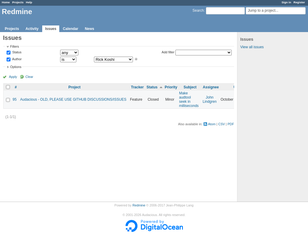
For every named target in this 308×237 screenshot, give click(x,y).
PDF (230, 124)
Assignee (211, 87)
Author (16, 59)
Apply (13, 77)
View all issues (252, 47)
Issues (50, 29)
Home (6, 2)
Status (16, 52)
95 (14, 99)
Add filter (168, 52)
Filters (14, 46)
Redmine (138, 205)
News (89, 29)
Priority (171, 87)
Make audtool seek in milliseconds (188, 99)
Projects (18, 2)
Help (29, 2)
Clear (29, 77)
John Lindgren (210, 99)
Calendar (70, 29)
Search (198, 10)
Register (299, 2)
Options (15, 67)
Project (74, 87)
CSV (221, 124)
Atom (212, 124)
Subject (189, 87)
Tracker (137, 87)
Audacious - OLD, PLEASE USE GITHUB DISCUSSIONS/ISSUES (73, 99)
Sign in (286, 2)
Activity (31, 29)
